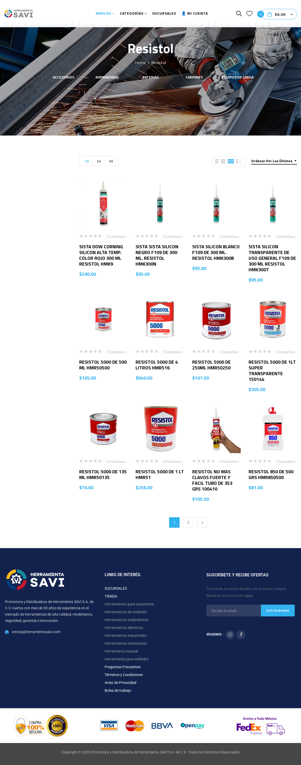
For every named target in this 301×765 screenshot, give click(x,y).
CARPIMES (194, 77)
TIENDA (111, 596)
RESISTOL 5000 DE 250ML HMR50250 (211, 364)
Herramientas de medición (126, 612)
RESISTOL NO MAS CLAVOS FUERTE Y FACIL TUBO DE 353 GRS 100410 (212, 480)
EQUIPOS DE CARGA (238, 77)
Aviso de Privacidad (120, 682)
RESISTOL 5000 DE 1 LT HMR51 (160, 474)
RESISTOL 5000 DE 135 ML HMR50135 (103, 474)
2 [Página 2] (188, 522)
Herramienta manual (121, 651)
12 (87, 161)
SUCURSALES (116, 588)
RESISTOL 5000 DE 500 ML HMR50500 (103, 364)
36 (111, 161)
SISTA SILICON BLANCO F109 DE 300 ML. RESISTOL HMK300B (216, 252)
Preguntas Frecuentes (123, 667)
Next (202, 522)
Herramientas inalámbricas (127, 620)
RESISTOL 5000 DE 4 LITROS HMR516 (157, 364)
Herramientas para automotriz (129, 604)
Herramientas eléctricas (124, 628)
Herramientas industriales (126, 635)
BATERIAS (150, 77)
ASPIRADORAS (107, 77)
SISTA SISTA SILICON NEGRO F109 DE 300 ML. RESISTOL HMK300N (157, 255)
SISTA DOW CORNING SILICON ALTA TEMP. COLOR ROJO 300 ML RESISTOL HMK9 (101, 255)
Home (140, 62)
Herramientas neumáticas (126, 643)
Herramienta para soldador (127, 659)
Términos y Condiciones (124, 675)
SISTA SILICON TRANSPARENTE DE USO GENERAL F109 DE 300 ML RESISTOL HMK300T (272, 258)
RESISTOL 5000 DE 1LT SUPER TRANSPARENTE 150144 (272, 370)
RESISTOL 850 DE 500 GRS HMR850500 (271, 474)
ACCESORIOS (63, 77)
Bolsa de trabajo (118, 690)
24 (99, 161)
